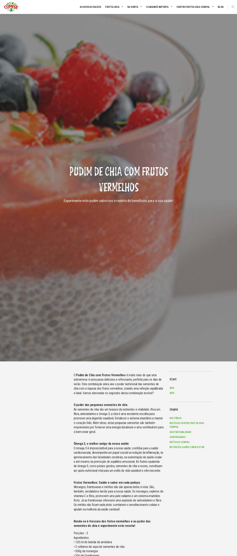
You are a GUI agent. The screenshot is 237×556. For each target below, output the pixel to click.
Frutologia (112, 6)
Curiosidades (178, 437)
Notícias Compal (180, 442)
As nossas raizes (90, 6)
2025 (172, 387)
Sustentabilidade (180, 432)
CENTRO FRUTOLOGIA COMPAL (193, 6)
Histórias (176, 418)
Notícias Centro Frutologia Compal (187, 425)
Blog (221, 6)
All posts (173, 379)
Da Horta (132, 6)
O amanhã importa (157, 6)
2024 (172, 392)
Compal (11, 7)
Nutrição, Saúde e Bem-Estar (187, 447)
